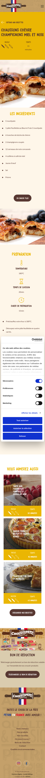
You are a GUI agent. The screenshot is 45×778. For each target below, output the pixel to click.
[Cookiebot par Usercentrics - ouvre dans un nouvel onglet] (32, 339)
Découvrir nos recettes (22, 613)
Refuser (22, 436)
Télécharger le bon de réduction (22, 674)
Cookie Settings (28, 774)
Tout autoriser (23, 420)
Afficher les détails (29, 413)
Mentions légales (17, 774)
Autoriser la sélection (22, 428)
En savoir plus (22, 198)
